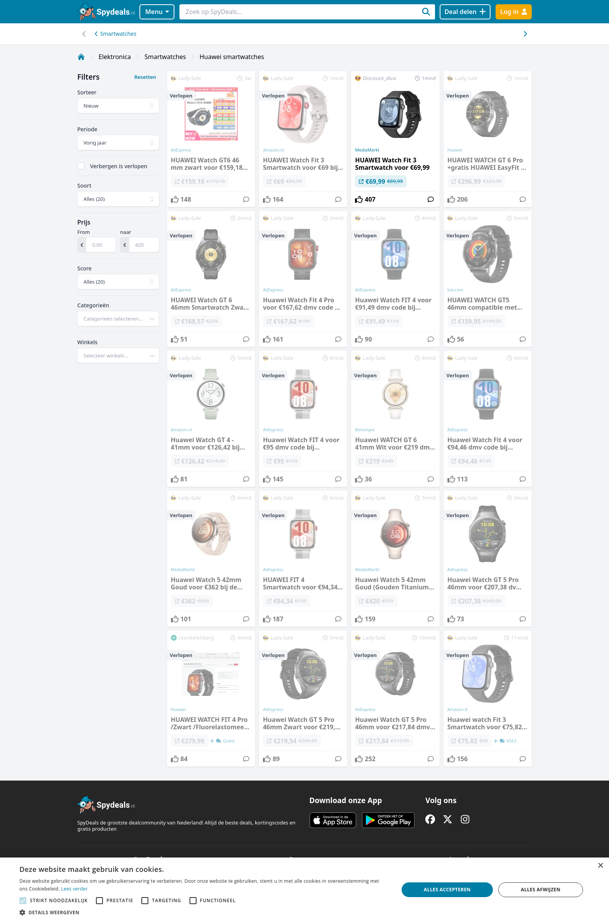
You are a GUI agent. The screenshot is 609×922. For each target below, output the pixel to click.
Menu (157, 11)
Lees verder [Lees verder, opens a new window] (74, 888)
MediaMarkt (367, 150)
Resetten (145, 76)
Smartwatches (115, 33)
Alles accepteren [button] (447, 889)
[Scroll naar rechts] (84, 33)
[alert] (304, 890)
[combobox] (118, 318)
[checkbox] (80, 165)
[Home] (81, 57)
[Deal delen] (465, 11)
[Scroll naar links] (525, 33)
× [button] (600, 866)
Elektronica (115, 56)
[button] (203, 912)
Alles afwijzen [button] (540, 889)
